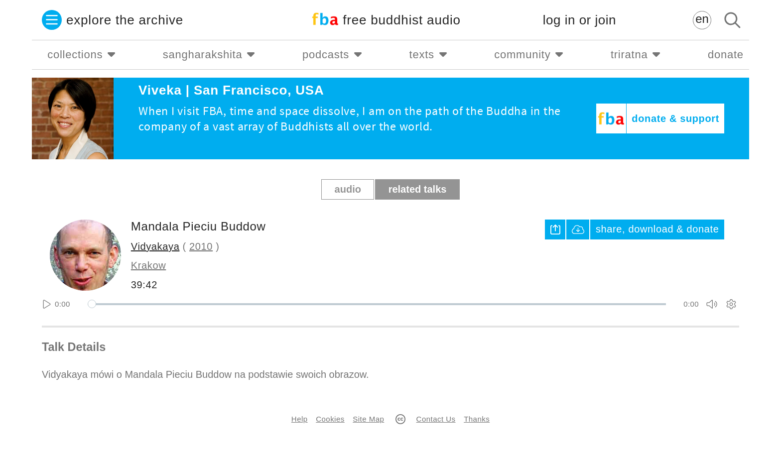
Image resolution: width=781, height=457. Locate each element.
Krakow (148, 265)
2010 (201, 246)
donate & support (675, 118)
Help (299, 419)
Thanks (477, 419)
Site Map (368, 419)
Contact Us (436, 419)
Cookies (330, 419)
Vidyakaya (155, 246)
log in (579, 20)
